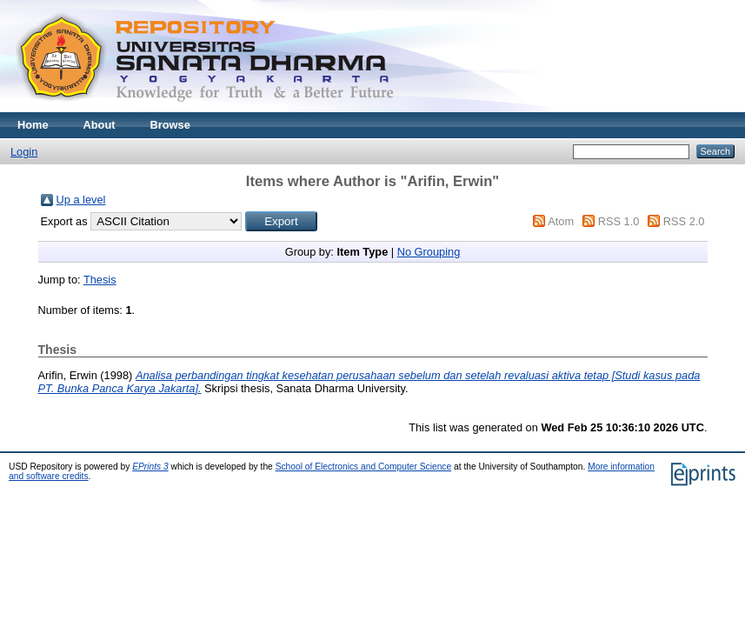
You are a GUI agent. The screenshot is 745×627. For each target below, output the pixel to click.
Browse (170, 124)
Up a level (81, 199)
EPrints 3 (150, 466)
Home (33, 124)
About (99, 124)
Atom (561, 221)
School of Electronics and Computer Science (364, 466)
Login (23, 151)
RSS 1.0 (619, 221)
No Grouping (429, 251)
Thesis (99, 279)
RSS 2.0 (684, 221)
